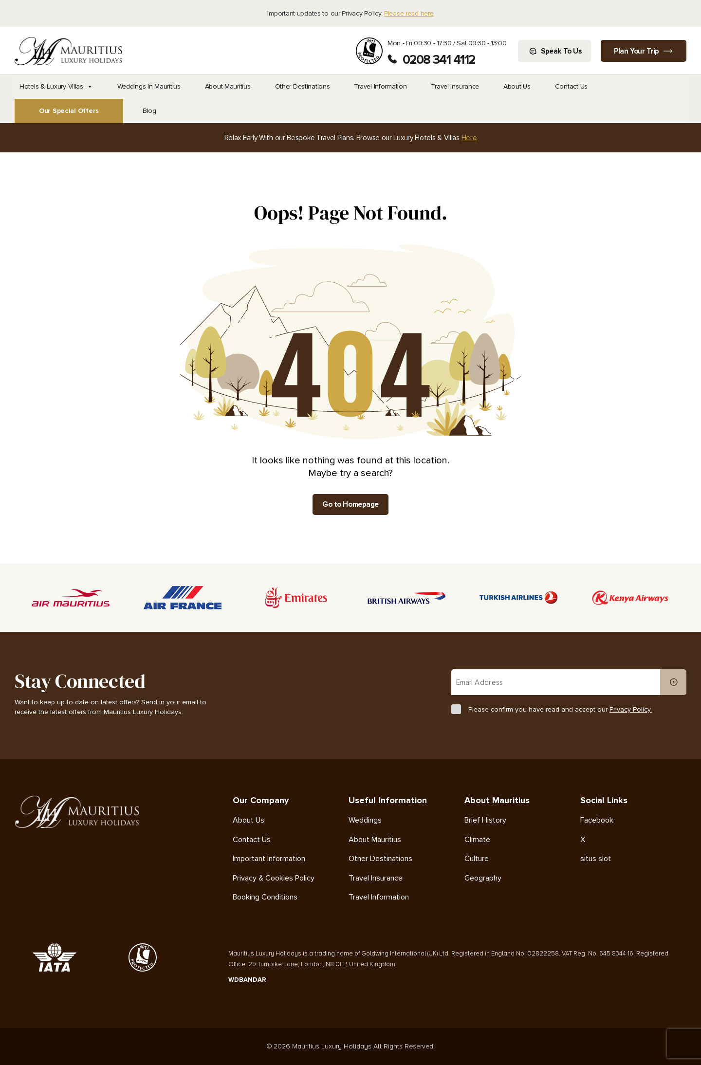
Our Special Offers (69, 111)
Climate (477, 840)
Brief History (485, 820)
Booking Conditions (265, 897)
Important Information (269, 858)
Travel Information (380, 86)
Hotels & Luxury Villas (56, 86)
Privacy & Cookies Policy (273, 878)
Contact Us (571, 86)
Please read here (409, 13)
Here (469, 137)
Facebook (596, 820)
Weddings (365, 820)
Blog (149, 111)
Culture (476, 858)
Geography (482, 878)
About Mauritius (228, 86)
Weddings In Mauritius (149, 86)
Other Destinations (302, 86)
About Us (517, 86)
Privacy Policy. (630, 709)
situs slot (595, 858)
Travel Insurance (455, 86)
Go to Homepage (350, 504)
